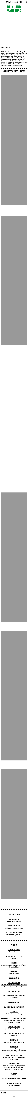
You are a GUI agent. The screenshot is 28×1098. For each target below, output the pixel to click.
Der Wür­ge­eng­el (14, 1002)
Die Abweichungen (14, 950)
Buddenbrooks (14, 919)
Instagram (3, 1092)
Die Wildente (14, 971)
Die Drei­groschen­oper (14, 932)
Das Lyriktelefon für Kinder (14, 1007)
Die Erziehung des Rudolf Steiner (14, 1078)
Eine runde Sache (14, 926)
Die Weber (14, 963)
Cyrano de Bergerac (14, 1083)
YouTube (5, 1092)
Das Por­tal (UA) (14, 1064)
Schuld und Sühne (14, 1027)
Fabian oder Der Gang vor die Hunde (14, 1018)
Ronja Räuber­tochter (14, 1055)
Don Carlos (14, 1040)
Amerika (14, 1074)
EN (26, 2)
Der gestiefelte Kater (14, 956)
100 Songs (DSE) (14, 978)
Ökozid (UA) (14, 1012)
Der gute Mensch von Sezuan (14, 1033)
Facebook (1, 1092)
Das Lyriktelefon (14, 991)
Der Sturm (14, 1047)
